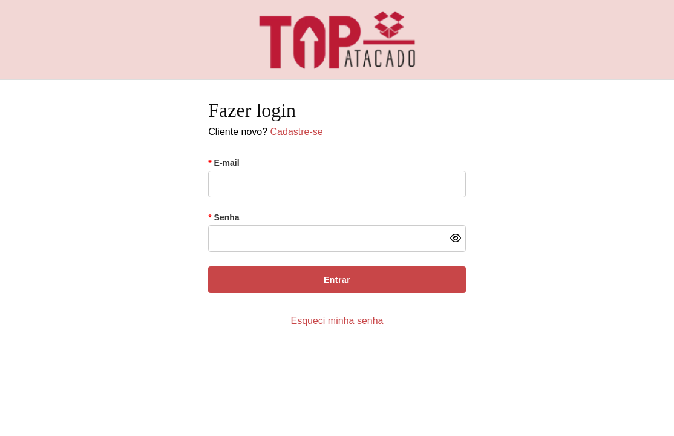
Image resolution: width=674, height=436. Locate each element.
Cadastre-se (296, 132)
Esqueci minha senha (337, 320)
